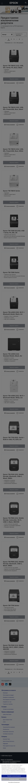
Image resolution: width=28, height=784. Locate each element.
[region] (14, 773)
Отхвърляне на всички (14, 779)
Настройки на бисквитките (14, 782)
